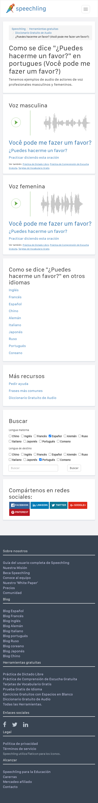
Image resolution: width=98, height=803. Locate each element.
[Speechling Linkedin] (28, 725)
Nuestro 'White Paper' (20, 583)
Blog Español (13, 611)
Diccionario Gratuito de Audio (33, 32)
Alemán (15, 318)
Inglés (14, 290)
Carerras (10, 777)
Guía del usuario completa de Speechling (36, 563)
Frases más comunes (26, 391)
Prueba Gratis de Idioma (22, 689)
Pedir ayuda (18, 384)
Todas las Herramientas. (22, 704)
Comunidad (12, 593)
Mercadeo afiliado (17, 782)
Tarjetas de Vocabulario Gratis (27, 684)
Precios (9, 588)
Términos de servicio (19, 749)
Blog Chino (11, 656)
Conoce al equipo (17, 578)
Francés (15, 297)
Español (15, 304)
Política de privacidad (20, 744)
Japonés (15, 332)
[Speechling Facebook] (7, 725)
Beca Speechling (16, 573)
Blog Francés (13, 616)
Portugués (17, 346)
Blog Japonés (13, 651)
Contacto (10, 787)
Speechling (19, 28)
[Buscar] (33, 468)
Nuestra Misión (15, 568)
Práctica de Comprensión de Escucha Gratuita (40, 679)
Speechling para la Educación (27, 772)
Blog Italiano (13, 631)
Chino (13, 311)
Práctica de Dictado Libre (23, 674)
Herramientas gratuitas (43, 28)
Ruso (13, 339)
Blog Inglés (12, 621)
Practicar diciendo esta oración (34, 157)
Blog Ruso (11, 641)
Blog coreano (13, 646)
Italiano (15, 325)
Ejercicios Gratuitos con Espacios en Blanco (38, 694)
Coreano (15, 353)
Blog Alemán (13, 626)
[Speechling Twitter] (17, 725)
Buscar (74, 468)
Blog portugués (15, 636)
